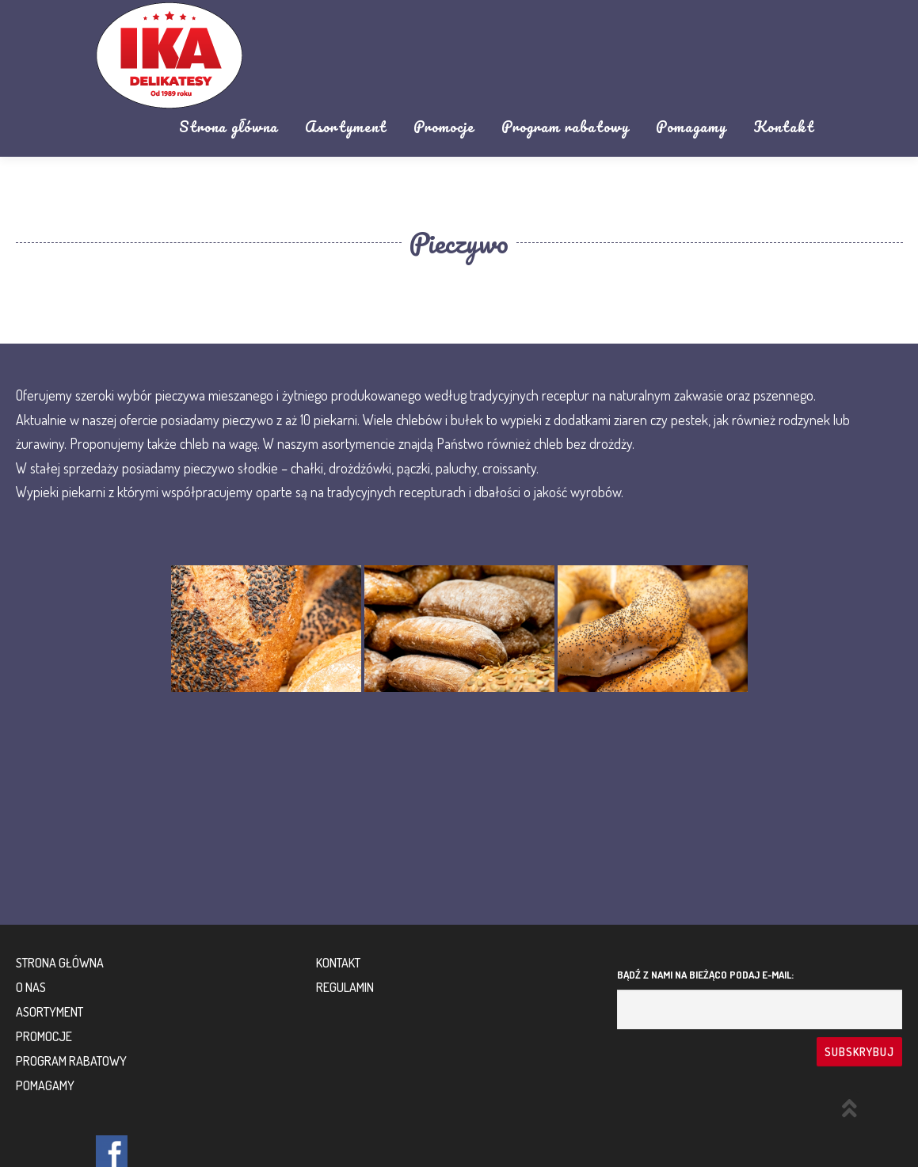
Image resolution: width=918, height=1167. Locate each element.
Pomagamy (691, 127)
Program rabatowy (565, 127)
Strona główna (228, 127)
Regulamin (345, 987)
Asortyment (346, 127)
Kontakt (783, 127)
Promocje (443, 127)
